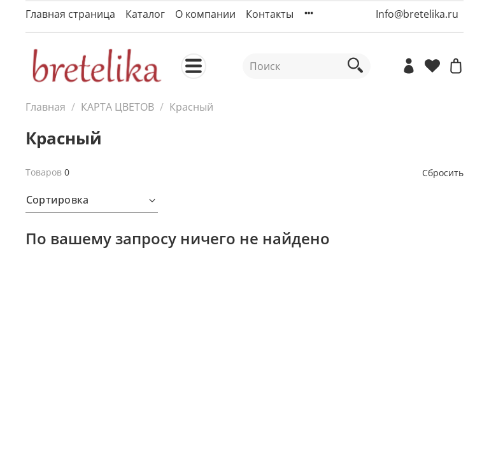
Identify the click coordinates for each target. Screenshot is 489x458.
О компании (205, 14)
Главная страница (70, 14)
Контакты (270, 14)
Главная (45, 107)
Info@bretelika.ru (417, 14)
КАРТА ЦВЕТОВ (117, 107)
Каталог (145, 14)
